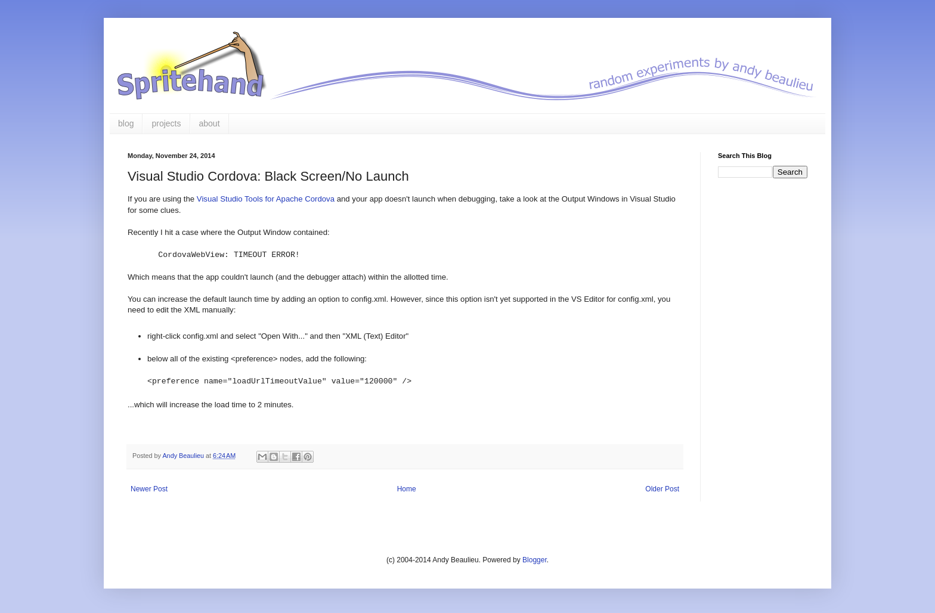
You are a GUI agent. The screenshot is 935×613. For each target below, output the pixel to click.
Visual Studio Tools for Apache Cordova (266, 198)
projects (166, 123)
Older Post (662, 489)
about (209, 123)
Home (406, 489)
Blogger (534, 560)
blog (126, 123)
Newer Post (149, 489)
